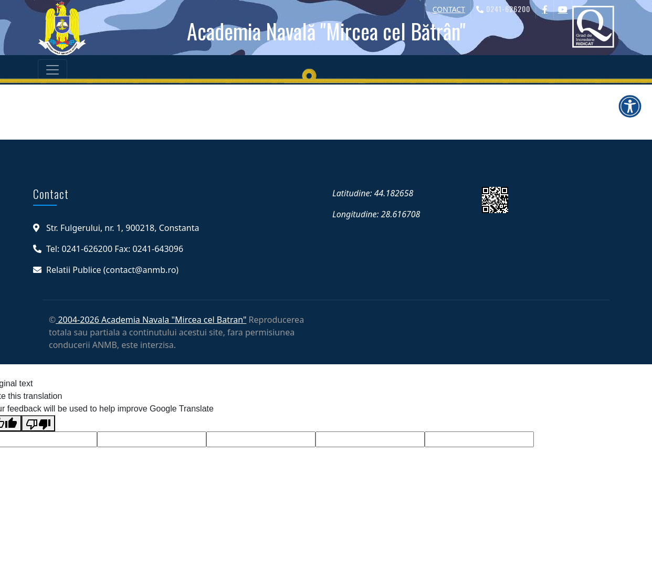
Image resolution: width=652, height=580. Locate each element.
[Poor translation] (38, 423)
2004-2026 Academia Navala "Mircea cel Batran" (151, 319)
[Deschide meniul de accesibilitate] (630, 106)
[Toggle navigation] (52, 69)
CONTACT (449, 9)
